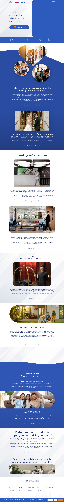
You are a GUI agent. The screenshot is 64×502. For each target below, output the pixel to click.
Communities (11, 492)
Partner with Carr (32, 454)
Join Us (32, 425)
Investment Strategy (31, 489)
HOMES (52, 39)
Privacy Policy (39, 492)
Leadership (20, 489)
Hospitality (20, 492)
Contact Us (38, 488)
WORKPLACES (33, 39)
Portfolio (19, 488)
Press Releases (30, 492)
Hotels (10, 489)
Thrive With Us (21, 27)
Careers (38, 489)
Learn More (32, 298)
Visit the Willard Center (32, 145)
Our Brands (47, 488)
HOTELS (44, 39)
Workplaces (11, 488)
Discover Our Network (32, 201)
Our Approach (30, 488)
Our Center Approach (32, 105)
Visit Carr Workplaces (32, 248)
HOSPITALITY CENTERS (20, 39)
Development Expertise (49, 489)
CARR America (18, 2)
